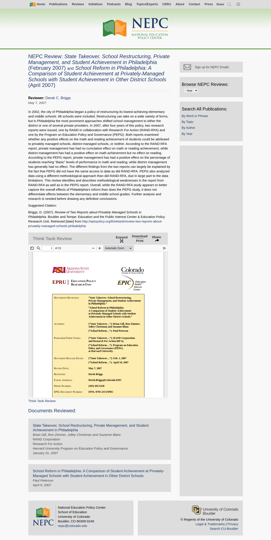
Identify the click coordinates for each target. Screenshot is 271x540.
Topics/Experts (147, 4)
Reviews (78, 4)
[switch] (220, 4)
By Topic (188, 122)
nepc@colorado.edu (72, 526)
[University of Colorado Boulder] (215, 510)
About (180, 4)
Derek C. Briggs (58, 98)
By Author (188, 127)
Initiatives (96, 4)
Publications (58, 4)
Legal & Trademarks (210, 524)
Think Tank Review (42, 401)
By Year (187, 134)
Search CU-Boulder (224, 528)
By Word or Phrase (195, 116)
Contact (194, 4)
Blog (128, 4)
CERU (166, 4)
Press (209, 4)
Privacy (232, 524)
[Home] (135, 28)
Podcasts (114, 4)
